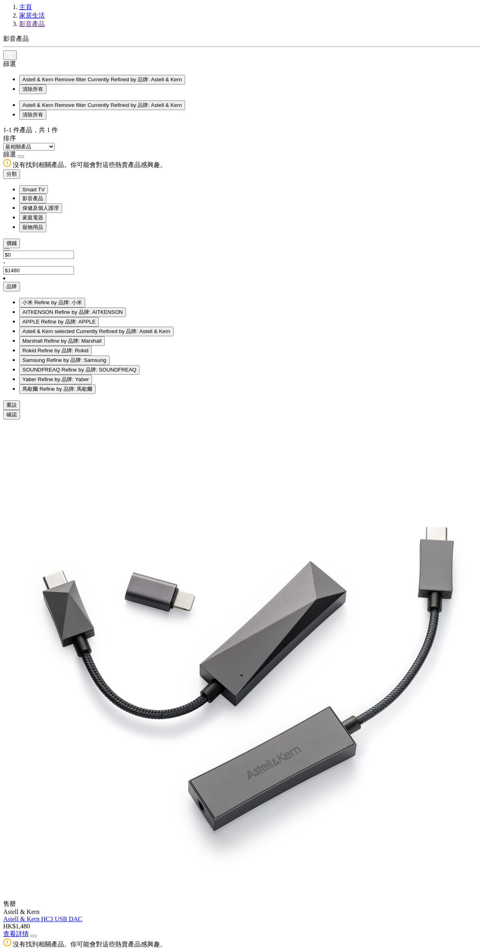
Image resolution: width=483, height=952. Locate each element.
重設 (11, 405)
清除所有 (32, 89)
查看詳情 (16, 933)
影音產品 (32, 23)
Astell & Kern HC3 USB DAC (42, 919)
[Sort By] (29, 147)
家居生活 (32, 15)
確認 (11, 415)
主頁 (25, 7)
